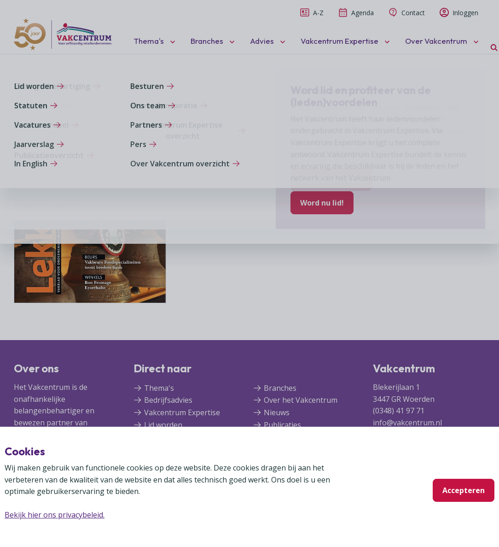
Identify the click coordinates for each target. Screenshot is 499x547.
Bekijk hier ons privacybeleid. (54, 515)
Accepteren (463, 490)
